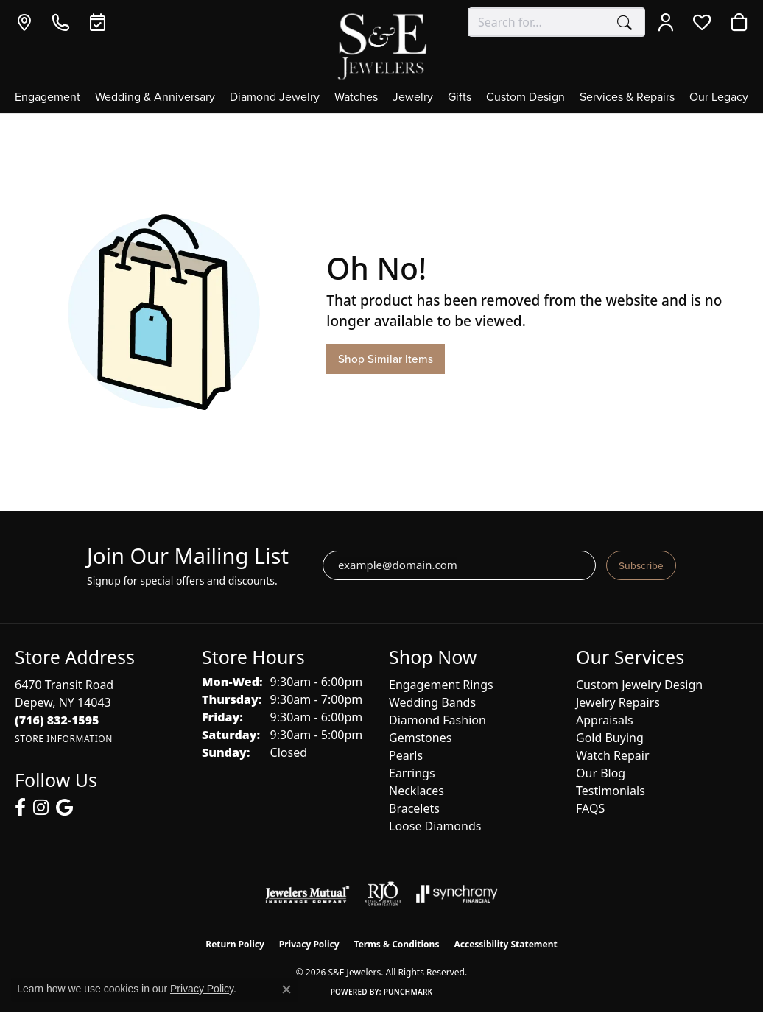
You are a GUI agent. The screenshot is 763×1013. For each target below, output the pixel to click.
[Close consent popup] (286, 989)
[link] (28, 22)
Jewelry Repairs (618, 702)
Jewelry (413, 98)
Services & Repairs (627, 98)
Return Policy (234, 944)
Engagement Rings (441, 685)
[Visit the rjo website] (383, 893)
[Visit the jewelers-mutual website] (307, 893)
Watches (356, 98)
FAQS (590, 808)
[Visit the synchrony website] (457, 893)
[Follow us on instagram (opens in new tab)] (41, 807)
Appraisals (604, 720)
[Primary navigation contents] (381, 102)
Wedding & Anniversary (155, 98)
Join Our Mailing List (188, 556)
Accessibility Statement (505, 944)
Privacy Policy (309, 944)
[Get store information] (64, 739)
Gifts (459, 98)
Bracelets (414, 808)
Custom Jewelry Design (639, 685)
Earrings (412, 773)
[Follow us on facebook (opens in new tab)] (20, 807)
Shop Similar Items (385, 358)
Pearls (406, 755)
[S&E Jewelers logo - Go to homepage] (381, 45)
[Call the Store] (57, 720)
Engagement (47, 98)
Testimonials (610, 791)
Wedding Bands (432, 702)
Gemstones (420, 738)
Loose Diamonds (435, 826)
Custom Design (525, 98)
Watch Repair (613, 755)
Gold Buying (610, 738)
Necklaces (416, 791)
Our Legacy (718, 98)
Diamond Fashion (437, 720)
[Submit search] (624, 22)
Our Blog (600, 773)
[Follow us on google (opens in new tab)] (64, 807)
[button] (669, 22)
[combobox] (536, 22)
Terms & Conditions (397, 944)
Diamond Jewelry (275, 98)
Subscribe (641, 565)
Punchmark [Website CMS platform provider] (408, 991)
